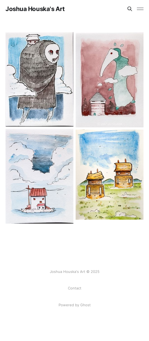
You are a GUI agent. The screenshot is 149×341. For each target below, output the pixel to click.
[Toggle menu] (140, 9)
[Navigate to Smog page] (110, 79)
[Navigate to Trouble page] (39, 176)
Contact (74, 288)
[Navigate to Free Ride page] (39, 79)
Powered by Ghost (75, 305)
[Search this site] (130, 9)
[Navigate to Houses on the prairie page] (110, 175)
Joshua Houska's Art (35, 9)
